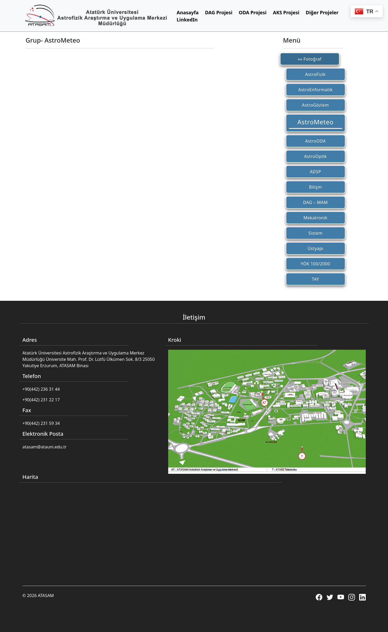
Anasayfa (188, 12)
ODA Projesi (252, 12)
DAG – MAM (315, 202)
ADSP (315, 172)
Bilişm (315, 187)
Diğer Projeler (322, 12)
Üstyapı (315, 248)
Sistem (315, 233)
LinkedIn (187, 19)
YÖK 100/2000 (315, 264)
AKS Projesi (286, 12)
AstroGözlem (315, 105)
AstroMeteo (315, 121)
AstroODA (315, 141)
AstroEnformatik (315, 90)
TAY (315, 279)
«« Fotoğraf (310, 59)
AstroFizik (315, 74)
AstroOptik (315, 156)
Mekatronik (315, 218)
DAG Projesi (218, 12)
